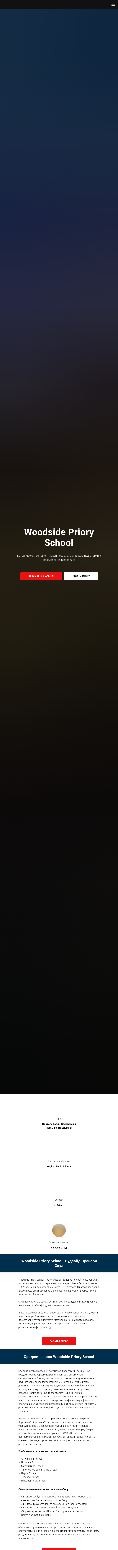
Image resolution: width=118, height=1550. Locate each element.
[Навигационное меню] (113, 4)
